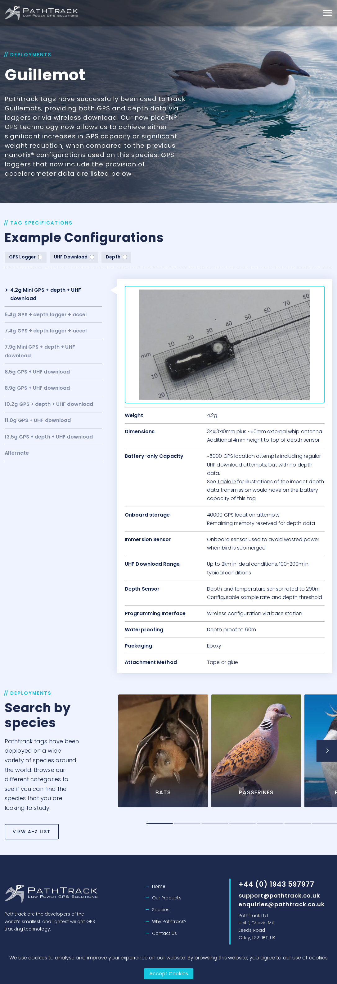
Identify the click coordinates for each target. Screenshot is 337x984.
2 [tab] (214, 823)
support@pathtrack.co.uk (279, 895)
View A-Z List (32, 841)
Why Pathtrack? (169, 921)
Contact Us (164, 933)
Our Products (167, 898)
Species (161, 910)
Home (158, 886)
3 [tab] (242, 823)
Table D (226, 481)
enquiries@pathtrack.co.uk (282, 904)
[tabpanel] (190, 754)
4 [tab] (270, 823)
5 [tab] (297, 823)
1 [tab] (187, 823)
